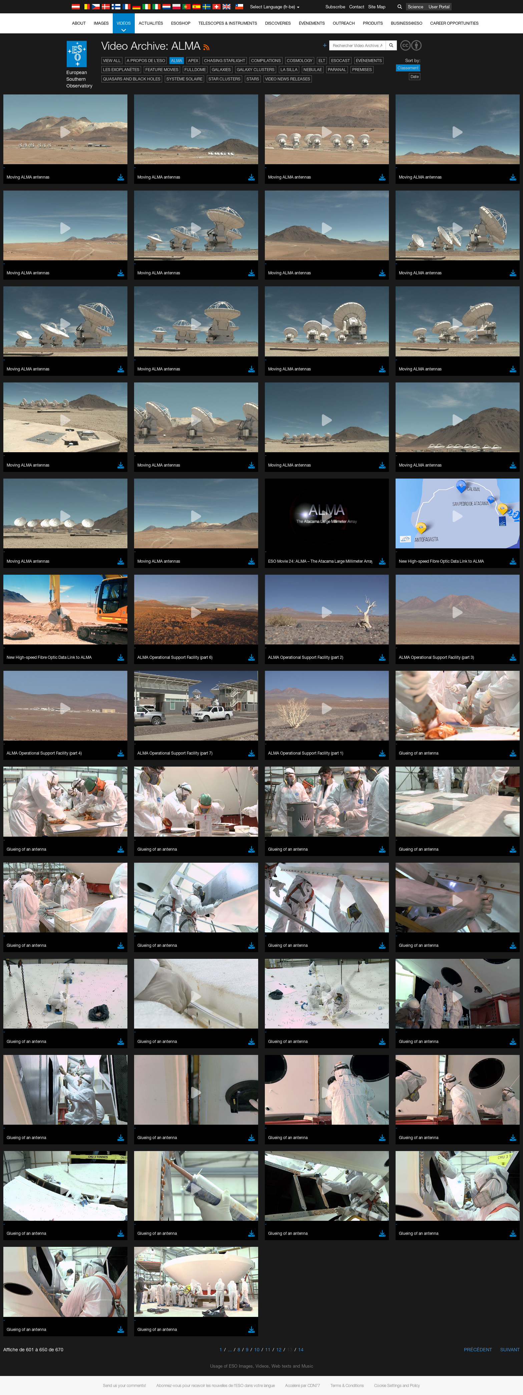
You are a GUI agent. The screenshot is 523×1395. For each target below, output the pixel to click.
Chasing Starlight (224, 60)
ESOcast (340, 60)
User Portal (439, 6)
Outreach (344, 23)
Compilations (266, 60)
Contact (356, 6)
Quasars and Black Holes (131, 78)
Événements (312, 23)
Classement (408, 67)
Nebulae (313, 69)
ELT (322, 60)
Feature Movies (161, 69)
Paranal (337, 69)
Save (73, 1144)
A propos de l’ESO (146, 60)
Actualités (151, 23)
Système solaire (184, 78)
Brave (77, 1022)
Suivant (510, 1349)
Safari (77, 1046)
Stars (252, 78)
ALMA (176, 60)
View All (112, 60)
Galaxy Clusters (256, 69)
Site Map (377, 6)
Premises (362, 69)
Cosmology (300, 60)
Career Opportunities (454, 23)
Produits (373, 23)
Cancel (106, 1144)
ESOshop (180, 23)
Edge (77, 1034)
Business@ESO (406, 23)
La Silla (289, 69)
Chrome (79, 1028)
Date (415, 76)
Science (415, 6)
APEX (193, 60)
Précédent (478, 1349)
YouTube (67, 905)
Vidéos (124, 27)
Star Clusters (224, 78)
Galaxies (221, 69)
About (79, 23)
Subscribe (335, 6)
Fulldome (195, 69)
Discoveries (278, 23)
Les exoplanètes (121, 69)
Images (101, 23)
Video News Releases (287, 78)
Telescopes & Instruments (227, 23)
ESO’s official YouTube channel (209, 905)
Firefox (78, 1040)
